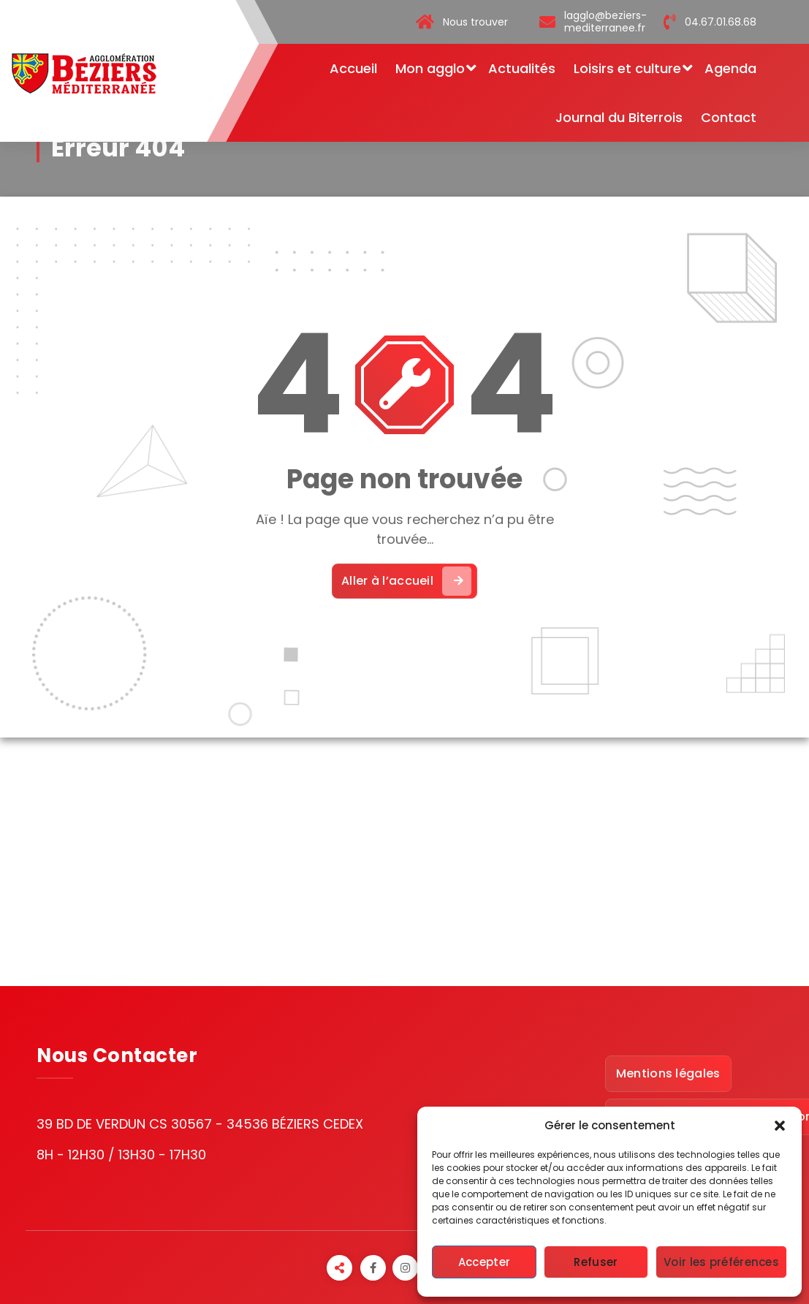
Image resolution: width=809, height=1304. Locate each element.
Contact (728, 117)
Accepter (484, 1262)
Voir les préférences (721, 1262)
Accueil (353, 68)
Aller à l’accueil (406, 581)
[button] (779, 1125)
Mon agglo (430, 68)
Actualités (521, 68)
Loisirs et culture (627, 68)
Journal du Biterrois (619, 117)
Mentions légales (668, 1073)
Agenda (730, 68)
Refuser (596, 1262)
